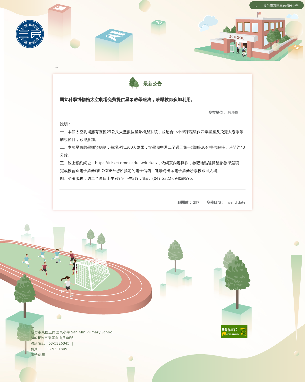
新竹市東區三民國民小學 (281, 5)
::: (256, 5)
